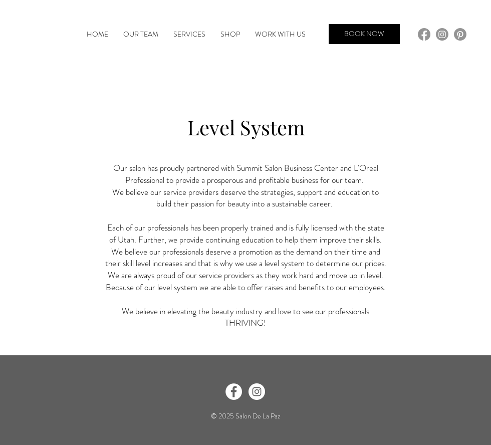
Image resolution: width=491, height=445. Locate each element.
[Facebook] (424, 34)
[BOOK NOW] (364, 34)
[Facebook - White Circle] (233, 391)
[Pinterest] (460, 34)
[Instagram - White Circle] (257, 391)
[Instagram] (442, 34)
